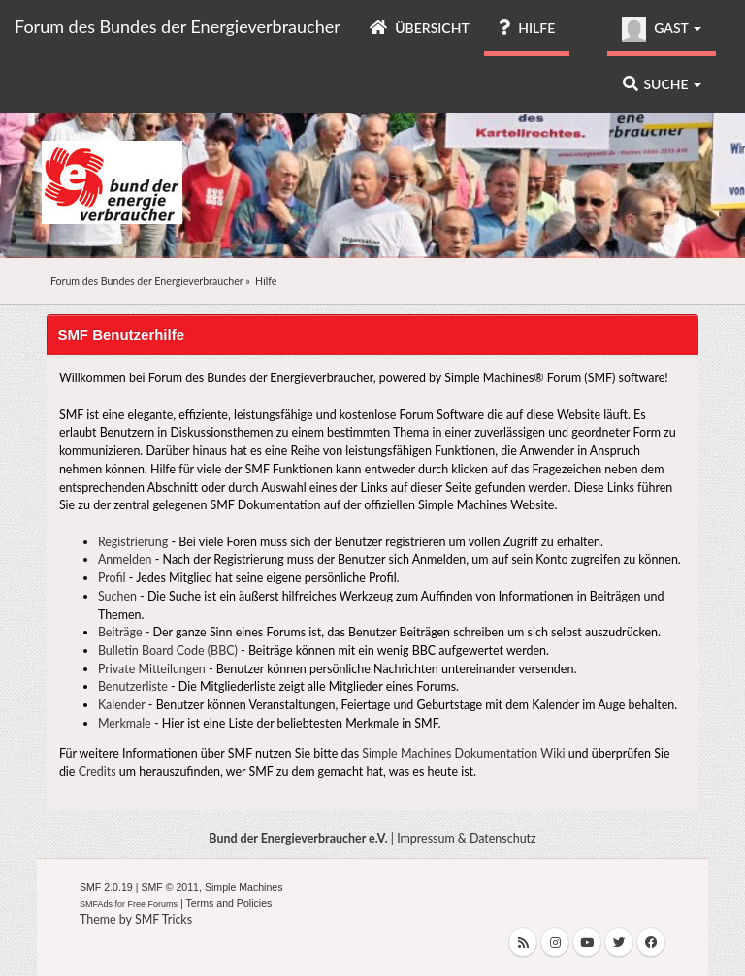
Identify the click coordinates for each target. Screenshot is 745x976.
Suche (662, 84)
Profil (112, 577)
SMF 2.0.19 (106, 887)
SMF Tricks (163, 919)
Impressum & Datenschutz (466, 838)
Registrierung (133, 542)
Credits (97, 772)
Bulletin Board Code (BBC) (168, 650)
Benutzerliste (133, 686)
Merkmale (124, 723)
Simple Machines (244, 887)
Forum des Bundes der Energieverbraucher (177, 26)
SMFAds (96, 904)
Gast (661, 29)
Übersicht (420, 27)
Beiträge (120, 632)
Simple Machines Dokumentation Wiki (463, 753)
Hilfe (527, 27)
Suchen (117, 596)
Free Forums (153, 904)
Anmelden (125, 559)
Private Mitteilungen (152, 669)
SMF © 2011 (170, 887)
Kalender (122, 705)
